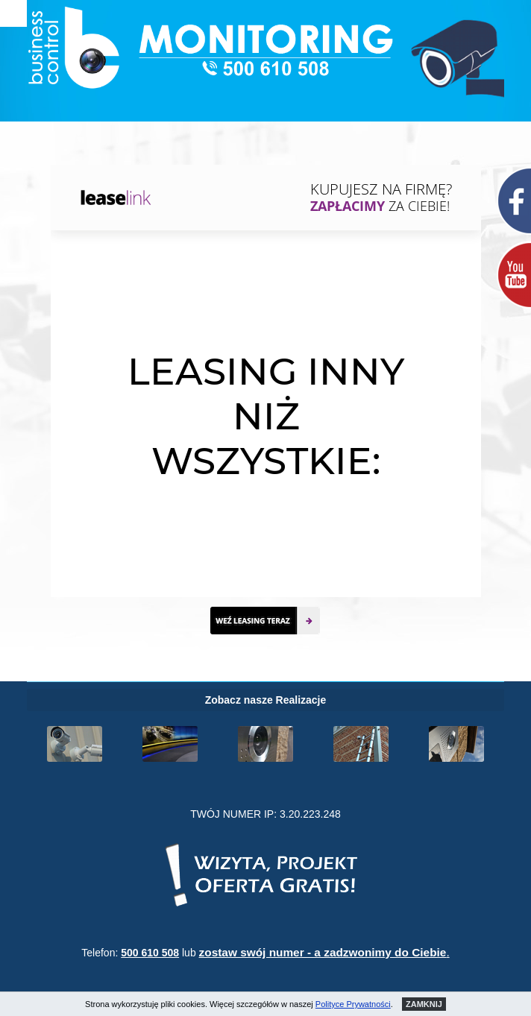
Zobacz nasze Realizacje (266, 700)
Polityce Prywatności (353, 1004)
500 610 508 (150, 953)
